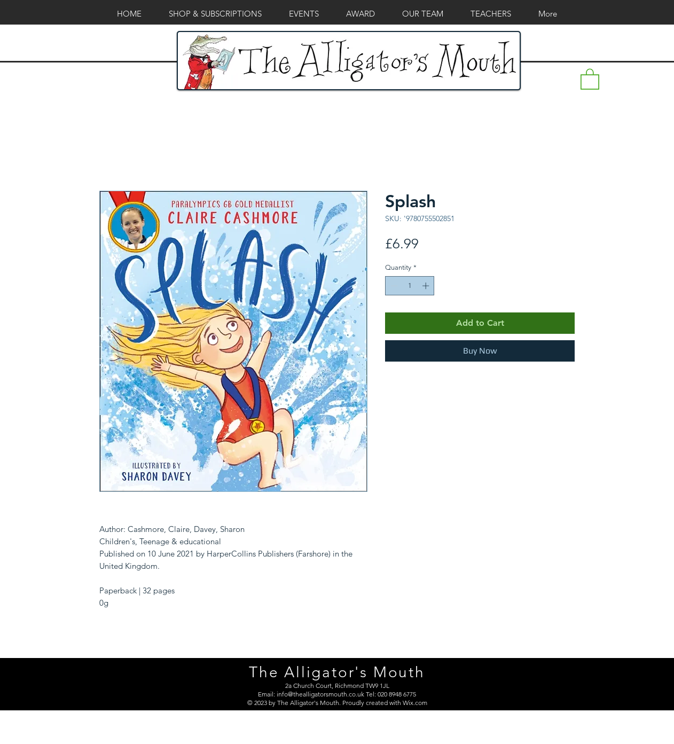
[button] (590, 78)
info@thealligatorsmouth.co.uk (320, 694)
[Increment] (426, 286)
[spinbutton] (409, 286)
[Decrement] (393, 286)
